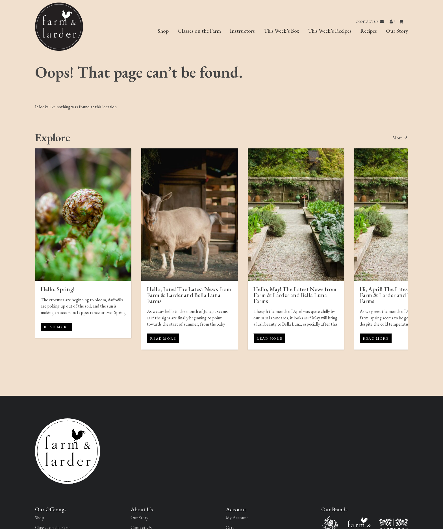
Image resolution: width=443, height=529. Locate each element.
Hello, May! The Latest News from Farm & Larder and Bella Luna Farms (294, 295)
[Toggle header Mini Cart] (401, 21)
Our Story (397, 30)
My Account (237, 518)
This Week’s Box (281, 30)
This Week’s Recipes (329, 30)
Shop (163, 30)
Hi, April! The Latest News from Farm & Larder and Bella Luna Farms (399, 295)
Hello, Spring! (58, 289)
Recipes (369, 30)
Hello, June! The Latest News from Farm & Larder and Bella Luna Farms (189, 295)
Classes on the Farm (199, 30)
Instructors (242, 30)
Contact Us (370, 21)
